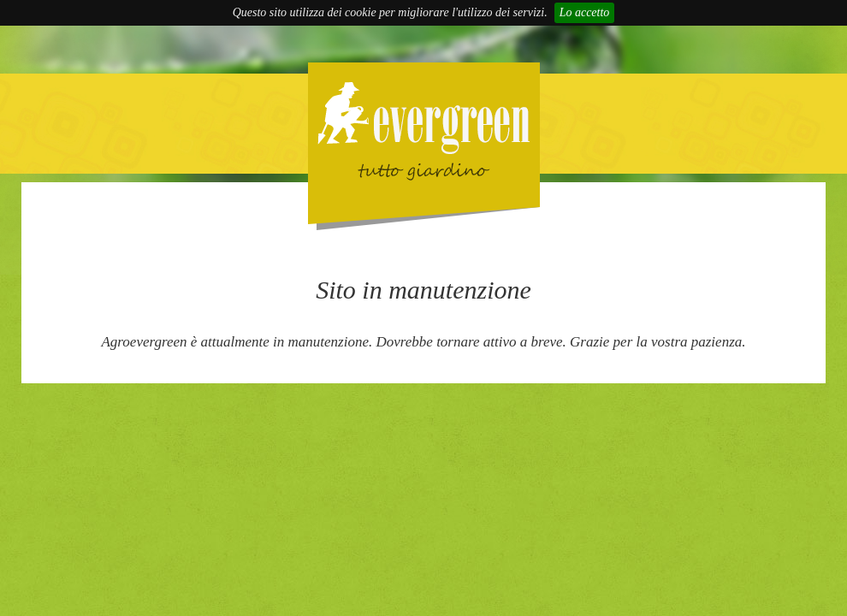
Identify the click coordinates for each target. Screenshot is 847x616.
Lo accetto (585, 12)
